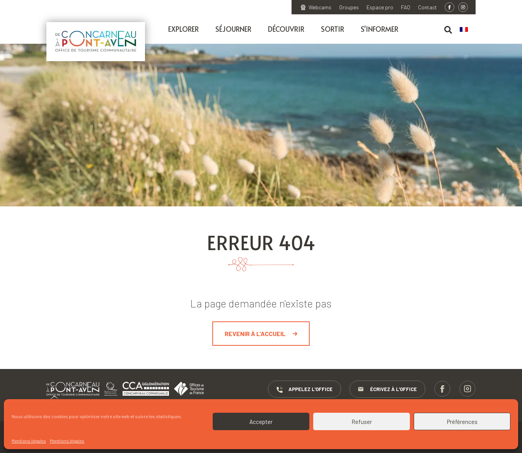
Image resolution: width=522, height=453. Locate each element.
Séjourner (233, 29)
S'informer (379, 29)
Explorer (183, 29)
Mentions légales (29, 440)
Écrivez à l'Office (387, 389)
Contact (427, 7)
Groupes (349, 7)
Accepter (261, 421)
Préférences (462, 421)
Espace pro (380, 7)
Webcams (320, 7)
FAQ (405, 7)
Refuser (361, 421)
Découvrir (286, 29)
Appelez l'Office (304, 389)
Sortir (332, 29)
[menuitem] (468, 30)
